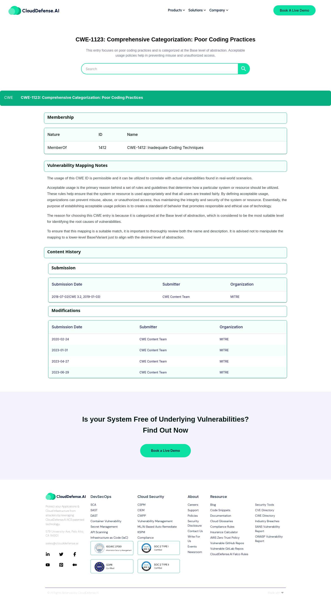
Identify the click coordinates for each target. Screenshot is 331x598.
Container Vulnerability (106, 521)
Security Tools (264, 505)
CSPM (142, 505)
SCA (93, 505)
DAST (94, 516)
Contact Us (195, 531)
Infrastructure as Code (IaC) (109, 537)
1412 (102, 147)
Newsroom (195, 552)
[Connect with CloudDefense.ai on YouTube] (52, 565)
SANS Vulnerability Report (267, 529)
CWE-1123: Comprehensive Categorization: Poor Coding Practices (82, 97)
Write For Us (194, 539)
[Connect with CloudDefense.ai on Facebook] (79, 554)
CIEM (141, 510)
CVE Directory (264, 510)
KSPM (141, 532)
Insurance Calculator (224, 532)
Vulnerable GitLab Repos (226, 548)
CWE (8, 97)
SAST (94, 510)
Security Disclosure (195, 523)
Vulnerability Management (155, 521)
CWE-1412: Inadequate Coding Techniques (165, 147)
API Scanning (99, 532)
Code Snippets (220, 510)
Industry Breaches (267, 521)
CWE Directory (265, 516)
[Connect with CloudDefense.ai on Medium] (79, 565)
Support (193, 510)
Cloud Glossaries (221, 521)
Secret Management (104, 527)
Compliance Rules (222, 527)
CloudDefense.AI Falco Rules (229, 554)
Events (192, 546)
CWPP (142, 516)
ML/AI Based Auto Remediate (157, 527)
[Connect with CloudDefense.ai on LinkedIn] (52, 554)
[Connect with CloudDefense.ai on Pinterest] (66, 565)
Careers (193, 505)
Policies (193, 516)
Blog (213, 505)
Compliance (146, 537)
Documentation (220, 516)
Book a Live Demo (165, 450)
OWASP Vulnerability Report (269, 539)
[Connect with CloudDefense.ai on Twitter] (66, 554)
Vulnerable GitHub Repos (227, 543)
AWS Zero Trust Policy (225, 537)
